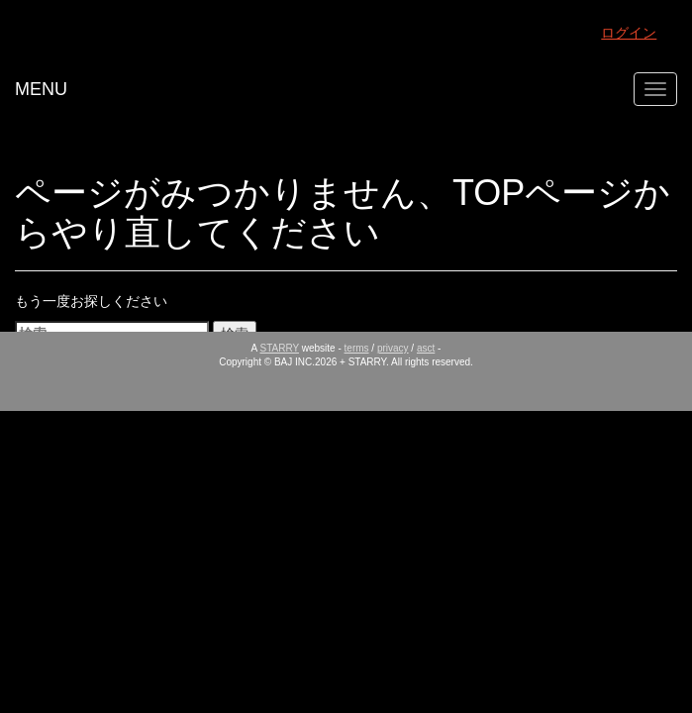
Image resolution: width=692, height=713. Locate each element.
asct (426, 348)
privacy (393, 348)
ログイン (628, 33)
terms (357, 348)
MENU (41, 89)
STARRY (279, 348)
